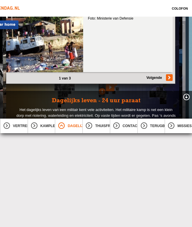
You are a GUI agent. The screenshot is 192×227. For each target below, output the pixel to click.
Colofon (180, 8)
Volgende (154, 78)
